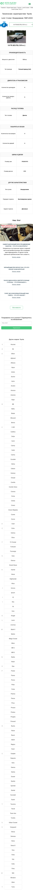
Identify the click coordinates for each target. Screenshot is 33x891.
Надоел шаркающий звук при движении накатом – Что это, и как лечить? (16, 245)
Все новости (16, 307)
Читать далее (16, 257)
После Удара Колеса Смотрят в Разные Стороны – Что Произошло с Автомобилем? (16, 281)
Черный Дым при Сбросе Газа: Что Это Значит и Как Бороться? (16, 268)
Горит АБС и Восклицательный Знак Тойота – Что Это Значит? (16, 294)
